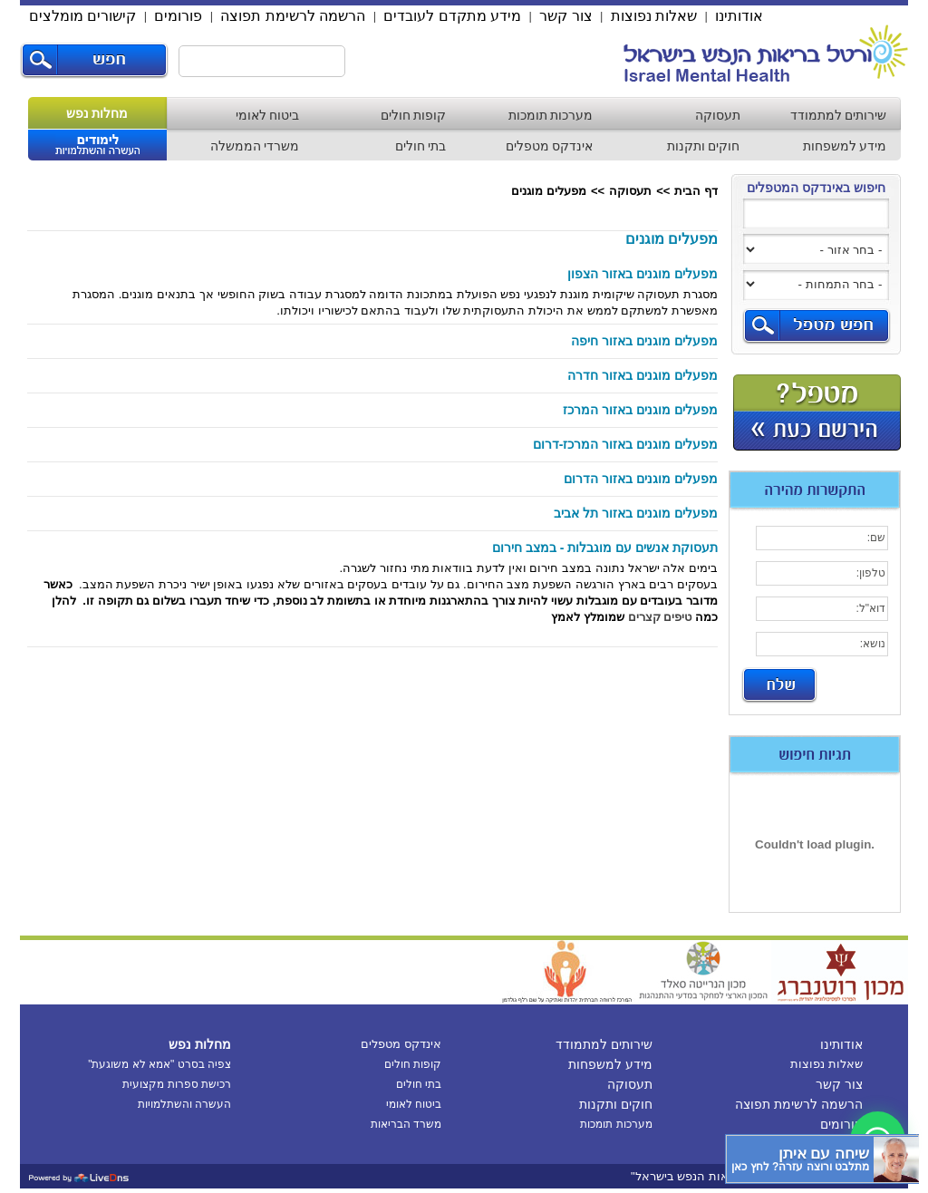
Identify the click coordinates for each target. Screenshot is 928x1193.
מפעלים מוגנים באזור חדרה (642, 375)
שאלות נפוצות (654, 16)
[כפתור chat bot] (822, 1159)
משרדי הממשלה (255, 146)
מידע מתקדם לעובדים (452, 16)
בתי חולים (421, 146)
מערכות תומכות (551, 115)
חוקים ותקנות (703, 146)
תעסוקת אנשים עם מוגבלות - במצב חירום (605, 547)
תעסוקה (717, 115)
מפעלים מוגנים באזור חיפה (644, 341)
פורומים (178, 16)
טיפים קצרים (660, 617)
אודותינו (739, 16)
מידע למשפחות (845, 146)
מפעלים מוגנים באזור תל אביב (636, 513)
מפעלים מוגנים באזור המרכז (640, 410)
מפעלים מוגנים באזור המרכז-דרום (625, 444)
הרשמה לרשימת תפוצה (292, 16)
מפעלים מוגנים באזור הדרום (641, 478)
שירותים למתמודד (838, 115)
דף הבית (696, 191)
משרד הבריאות (406, 1124)
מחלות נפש (97, 113)
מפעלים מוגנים (548, 191)
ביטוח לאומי (268, 115)
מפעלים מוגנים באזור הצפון (642, 274)
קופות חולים (414, 115)
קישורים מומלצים (82, 16)
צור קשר (565, 16)
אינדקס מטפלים (550, 146)
